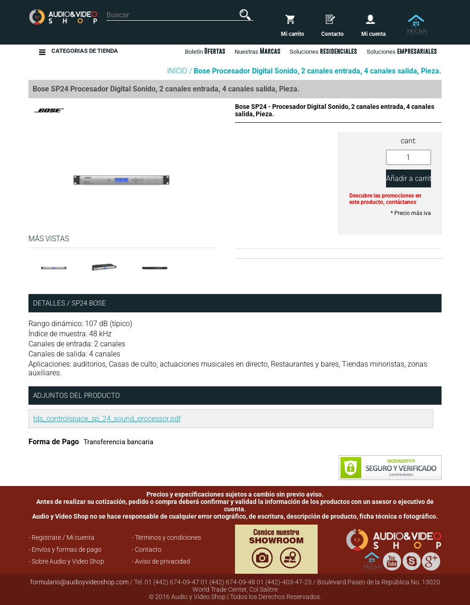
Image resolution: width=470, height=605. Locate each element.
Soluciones (402, 51)
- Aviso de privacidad (161, 561)
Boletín (205, 51)
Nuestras (257, 51)
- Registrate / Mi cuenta (61, 537)
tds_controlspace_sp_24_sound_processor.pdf (107, 418)
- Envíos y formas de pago (64, 549)
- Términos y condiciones (166, 537)
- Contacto (147, 549)
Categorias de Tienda (84, 52)
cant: (408, 140)
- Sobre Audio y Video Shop (66, 561)
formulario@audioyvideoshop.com (79, 582)
